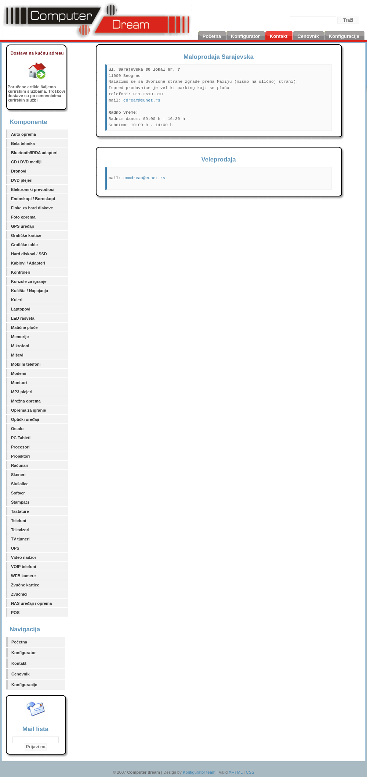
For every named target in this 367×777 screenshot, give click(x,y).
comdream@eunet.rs (144, 178)
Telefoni (18, 520)
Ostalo (17, 428)
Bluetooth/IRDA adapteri (34, 152)
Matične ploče (24, 327)
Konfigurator (23, 652)
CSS (250, 772)
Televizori (20, 530)
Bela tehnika (23, 143)
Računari (19, 465)
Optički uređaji (25, 419)
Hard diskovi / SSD (29, 254)
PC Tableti (20, 438)
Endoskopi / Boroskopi (33, 198)
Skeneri (18, 474)
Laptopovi (20, 309)
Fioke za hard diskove (32, 208)
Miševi (17, 355)
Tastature (20, 511)
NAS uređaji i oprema (31, 603)
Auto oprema (23, 134)
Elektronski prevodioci (32, 189)
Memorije (20, 336)
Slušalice (20, 484)
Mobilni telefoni (26, 364)
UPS (15, 548)
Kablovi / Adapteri (28, 263)
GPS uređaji (22, 226)
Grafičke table (24, 244)
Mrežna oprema (26, 401)
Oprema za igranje (28, 410)
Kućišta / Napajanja (29, 290)
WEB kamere (23, 576)
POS (15, 612)
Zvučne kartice (25, 585)
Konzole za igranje (29, 281)
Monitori (19, 382)
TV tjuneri (20, 539)
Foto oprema (23, 217)
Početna (19, 642)
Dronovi (18, 171)
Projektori (20, 456)
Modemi (18, 373)
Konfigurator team (199, 772)
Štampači (20, 502)
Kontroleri (20, 272)
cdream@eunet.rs (141, 100)
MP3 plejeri (21, 392)
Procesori (20, 447)
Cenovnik (20, 674)
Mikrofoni (20, 346)
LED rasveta (22, 318)
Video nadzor (23, 557)
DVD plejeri (22, 180)
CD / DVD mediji (26, 162)
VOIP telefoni (23, 566)
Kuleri (16, 300)
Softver (18, 493)
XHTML (236, 772)
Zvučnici (19, 594)
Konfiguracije (24, 684)
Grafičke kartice (26, 235)
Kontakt (18, 663)
